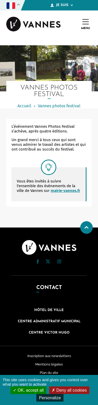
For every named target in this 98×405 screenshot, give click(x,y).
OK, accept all (28, 390)
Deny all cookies (69, 390)
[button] (38, 261)
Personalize (50, 398)
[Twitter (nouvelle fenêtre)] (48, 262)
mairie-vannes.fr (65, 190)
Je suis (61, 5)
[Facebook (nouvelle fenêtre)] (37, 263)
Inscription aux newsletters (49, 356)
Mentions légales (49, 364)
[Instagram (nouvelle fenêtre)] (59, 262)
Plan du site (49, 373)
